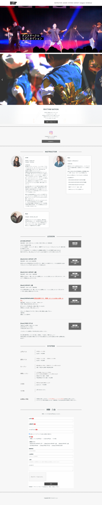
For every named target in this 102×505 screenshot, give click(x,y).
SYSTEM (70, 3)
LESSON (65, 3)
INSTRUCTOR (58, 3)
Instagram (82, 3)
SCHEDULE (89, 3)
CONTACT (76, 3)
